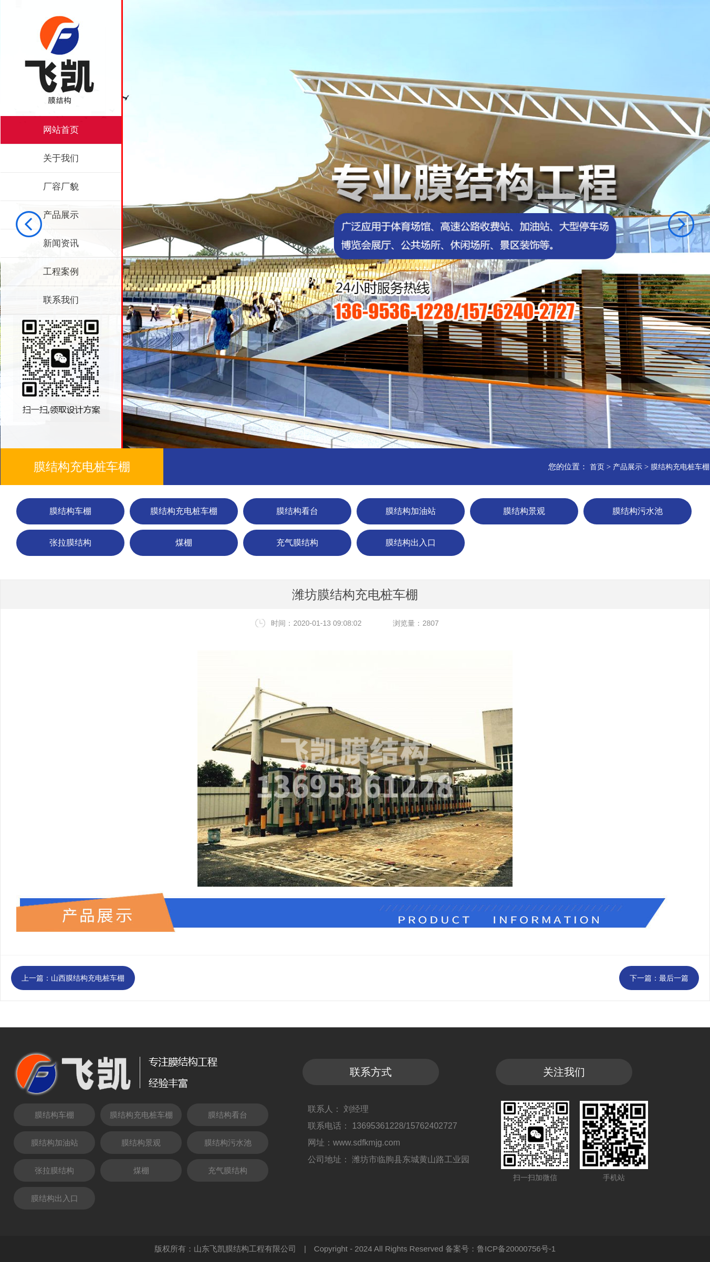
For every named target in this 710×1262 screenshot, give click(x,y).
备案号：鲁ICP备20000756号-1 (500, 1248)
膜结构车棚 (70, 511)
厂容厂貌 (61, 187)
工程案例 (61, 272)
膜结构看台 (297, 511)
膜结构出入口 (410, 542)
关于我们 (61, 158)
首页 (597, 466)
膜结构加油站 (410, 511)
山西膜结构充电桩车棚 (87, 978)
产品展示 (61, 215)
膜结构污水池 (637, 511)
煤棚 (183, 542)
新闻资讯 (61, 243)
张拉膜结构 (70, 542)
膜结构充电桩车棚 (680, 466)
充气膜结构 (297, 542)
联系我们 (61, 300)
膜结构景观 (524, 511)
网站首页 (61, 130)
